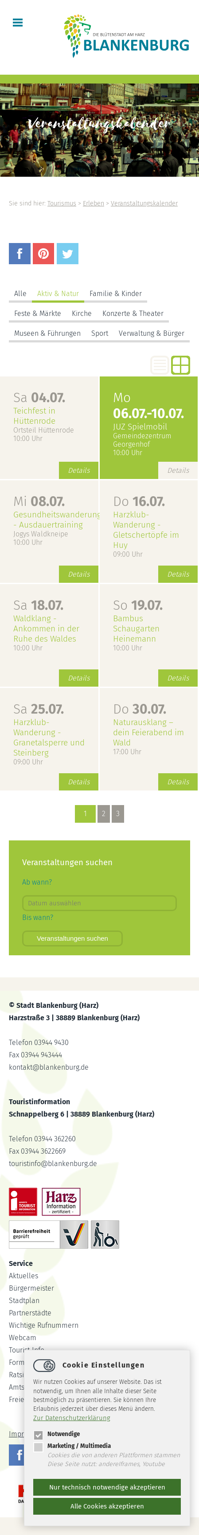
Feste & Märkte (37, 313)
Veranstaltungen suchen (72, 938)
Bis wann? (37, 917)
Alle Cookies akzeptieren (107, 1506)
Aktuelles (23, 1276)
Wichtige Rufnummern (43, 1325)
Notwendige (56, 1434)
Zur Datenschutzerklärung (71, 1418)
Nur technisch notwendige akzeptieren (107, 1487)
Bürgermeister (31, 1288)
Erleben (93, 203)
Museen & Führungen (47, 333)
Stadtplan (24, 1300)
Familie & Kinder (116, 293)
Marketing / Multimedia (72, 1446)
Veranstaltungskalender (144, 203)
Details (79, 470)
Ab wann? (37, 882)
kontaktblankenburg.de (49, 1067)
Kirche (82, 313)
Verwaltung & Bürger (151, 333)
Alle (20, 293)
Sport (99, 333)
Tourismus (61, 203)
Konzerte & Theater (133, 313)
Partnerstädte (30, 1313)
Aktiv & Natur (58, 293)
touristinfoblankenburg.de (53, 1163)
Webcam (22, 1338)
